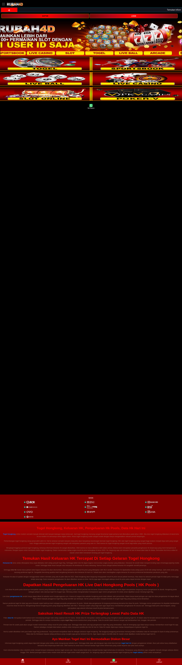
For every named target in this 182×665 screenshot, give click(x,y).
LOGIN (133, 16)
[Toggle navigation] (3, 4)
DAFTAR (45, 16)
